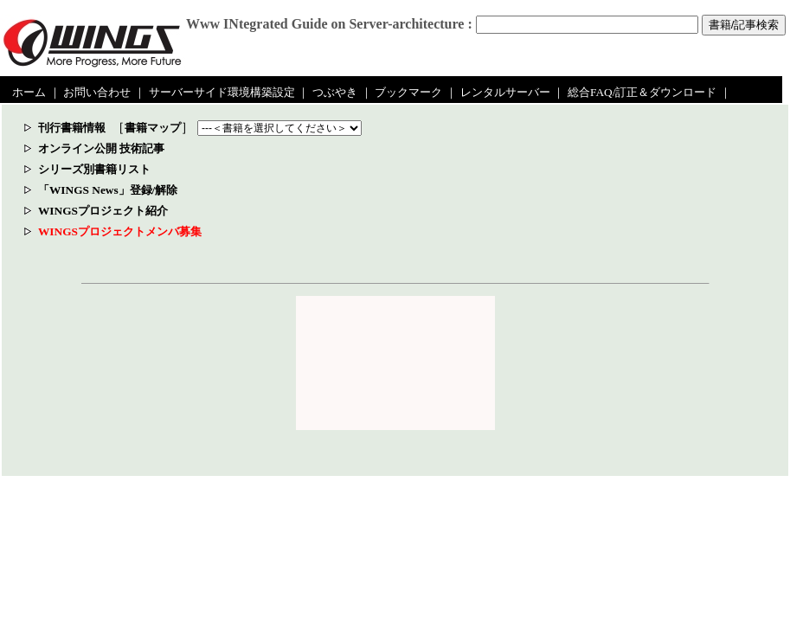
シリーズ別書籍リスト (94, 169)
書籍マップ (153, 127)
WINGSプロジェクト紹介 (103, 210)
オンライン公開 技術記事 (101, 148)
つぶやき (334, 92)
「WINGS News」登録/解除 (107, 189)
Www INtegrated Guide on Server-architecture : (329, 23)
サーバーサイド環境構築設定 (222, 92)
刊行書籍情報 (72, 127)
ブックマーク (408, 92)
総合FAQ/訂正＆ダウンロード (642, 92)
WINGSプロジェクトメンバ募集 (120, 231)
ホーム (29, 92)
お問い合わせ (97, 92)
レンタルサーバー (505, 92)
